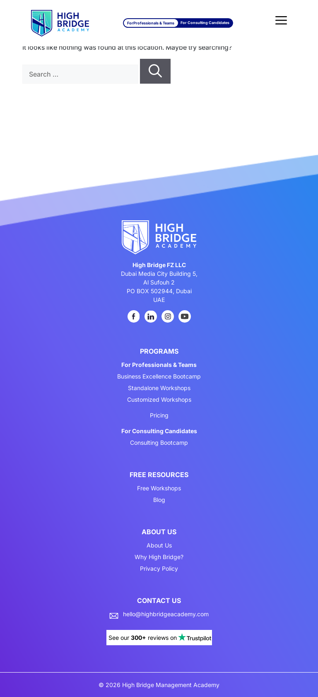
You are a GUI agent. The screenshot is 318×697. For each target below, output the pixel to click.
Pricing (159, 415)
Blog (159, 500)
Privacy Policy (159, 568)
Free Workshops (159, 488)
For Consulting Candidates (205, 22)
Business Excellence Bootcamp (159, 376)
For (150, 23)
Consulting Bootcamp (159, 442)
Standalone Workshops (159, 388)
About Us (159, 545)
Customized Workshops (159, 399)
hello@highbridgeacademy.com (166, 614)
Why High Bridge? (159, 557)
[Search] (155, 71)
